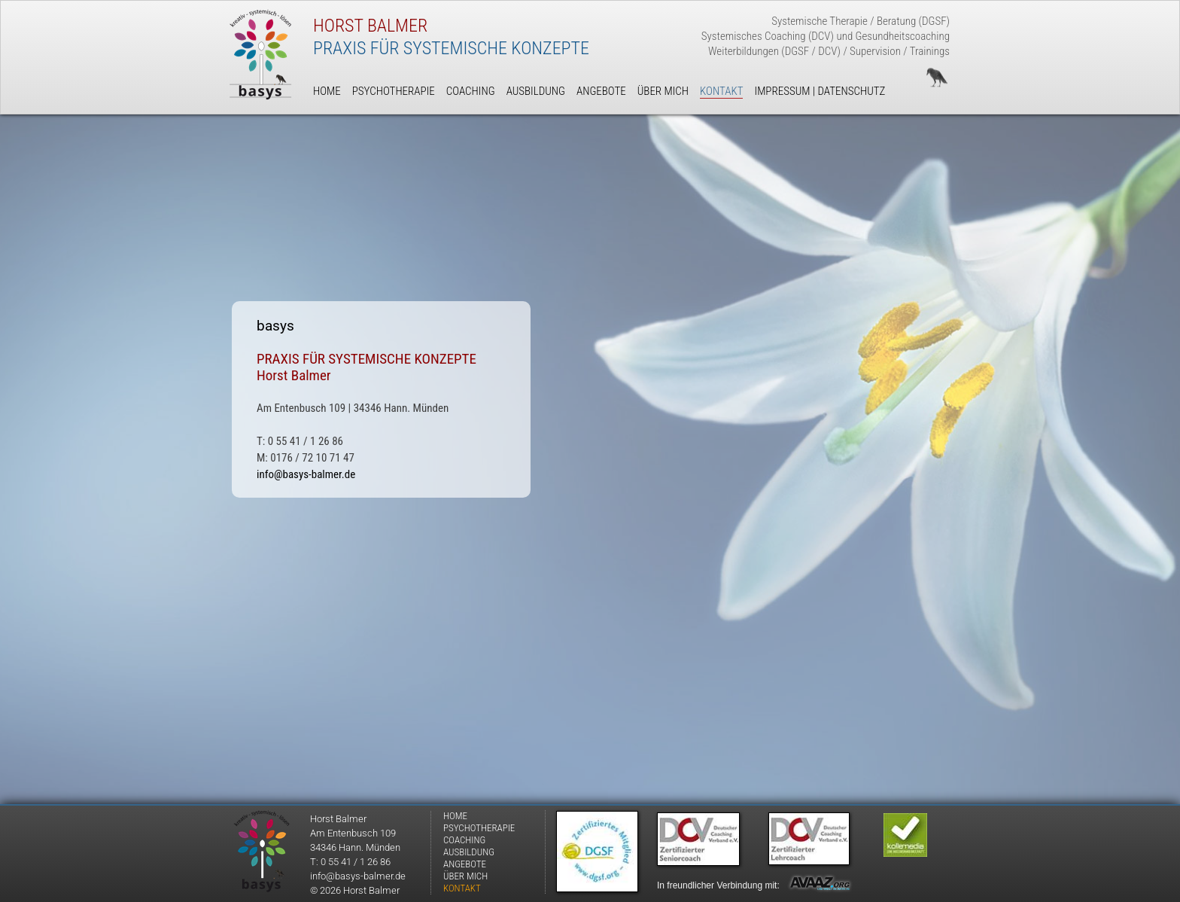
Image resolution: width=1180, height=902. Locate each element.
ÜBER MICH (465, 876)
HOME (455, 815)
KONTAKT (462, 888)
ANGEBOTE (464, 864)
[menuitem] (485, 816)
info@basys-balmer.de (306, 474)
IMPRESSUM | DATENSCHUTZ (819, 91)
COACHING (464, 840)
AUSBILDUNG (468, 852)
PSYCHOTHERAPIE (479, 827)
